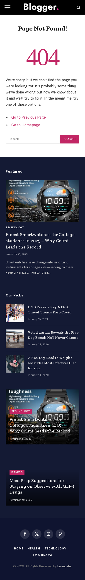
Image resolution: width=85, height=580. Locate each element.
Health (34, 548)
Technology (55, 548)
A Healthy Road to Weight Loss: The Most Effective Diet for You (52, 363)
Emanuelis (64, 566)
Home (18, 548)
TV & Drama (42, 555)
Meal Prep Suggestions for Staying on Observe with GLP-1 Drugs (42, 486)
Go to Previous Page (28, 117)
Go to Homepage (25, 125)
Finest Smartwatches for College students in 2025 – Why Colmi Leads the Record (40, 240)
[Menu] (7, 7)
